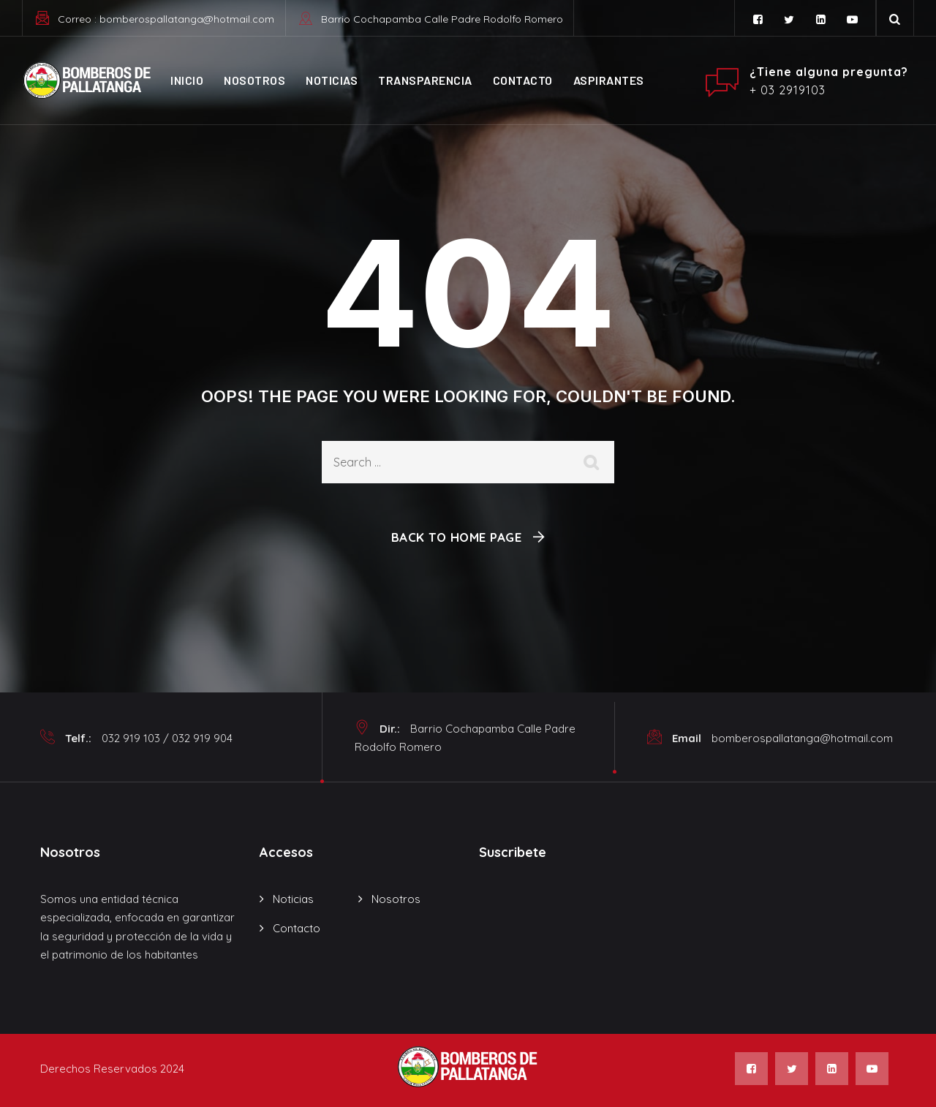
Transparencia (425, 80)
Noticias (332, 80)
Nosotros (254, 80)
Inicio (186, 80)
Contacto (523, 80)
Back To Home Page (456, 537)
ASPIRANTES (608, 80)
